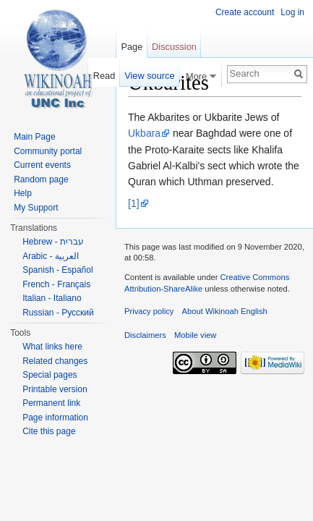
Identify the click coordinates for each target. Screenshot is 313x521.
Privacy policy (148, 311)
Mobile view (195, 335)
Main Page (34, 137)
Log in (292, 12)
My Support (36, 208)
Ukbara (144, 133)
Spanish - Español (57, 270)
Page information (55, 417)
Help (23, 193)
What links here (52, 347)
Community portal (48, 151)
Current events (42, 165)
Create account (244, 12)
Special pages (49, 375)
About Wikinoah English (224, 311)
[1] (134, 203)
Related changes (54, 361)
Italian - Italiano (51, 298)
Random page (41, 179)
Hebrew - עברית (53, 242)
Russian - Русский (58, 313)
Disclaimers (145, 335)
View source (149, 75)
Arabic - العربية (50, 256)
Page (131, 46)
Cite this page (48, 431)
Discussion (174, 46)
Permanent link (51, 403)
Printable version (54, 389)
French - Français (56, 284)
